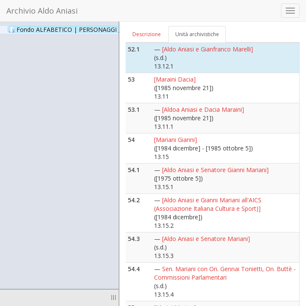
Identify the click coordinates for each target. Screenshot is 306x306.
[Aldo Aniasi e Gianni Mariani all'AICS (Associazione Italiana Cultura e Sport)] (207, 204)
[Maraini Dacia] (175, 79)
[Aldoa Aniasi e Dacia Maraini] (203, 109)
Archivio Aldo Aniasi (42, 11)
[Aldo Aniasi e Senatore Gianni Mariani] (215, 170)
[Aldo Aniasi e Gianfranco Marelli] (207, 49)
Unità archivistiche (197, 34)
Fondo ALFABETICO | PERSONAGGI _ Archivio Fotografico (102, 29)
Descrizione (146, 34)
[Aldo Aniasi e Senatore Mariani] (206, 239)
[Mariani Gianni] (175, 140)
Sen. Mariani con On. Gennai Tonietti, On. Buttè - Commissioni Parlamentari (225, 273)
